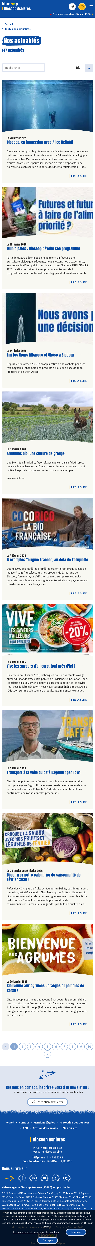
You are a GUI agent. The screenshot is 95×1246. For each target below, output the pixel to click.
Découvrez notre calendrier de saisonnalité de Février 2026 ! (44, 877)
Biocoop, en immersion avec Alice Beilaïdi (40, 142)
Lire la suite (79, 176)
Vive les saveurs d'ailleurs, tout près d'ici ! (41, 666)
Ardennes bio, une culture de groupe (36, 453)
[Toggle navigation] (91, 8)
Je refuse (76, 1232)
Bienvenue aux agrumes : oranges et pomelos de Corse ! (45, 988)
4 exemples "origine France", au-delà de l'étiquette (47, 560)
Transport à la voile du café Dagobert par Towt (44, 772)
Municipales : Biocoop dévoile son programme (43, 248)
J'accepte (47, 1240)
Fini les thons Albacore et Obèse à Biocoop (40, 355)
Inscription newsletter (47, 1102)
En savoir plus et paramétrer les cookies (36, 1232)
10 (89, 1047)
